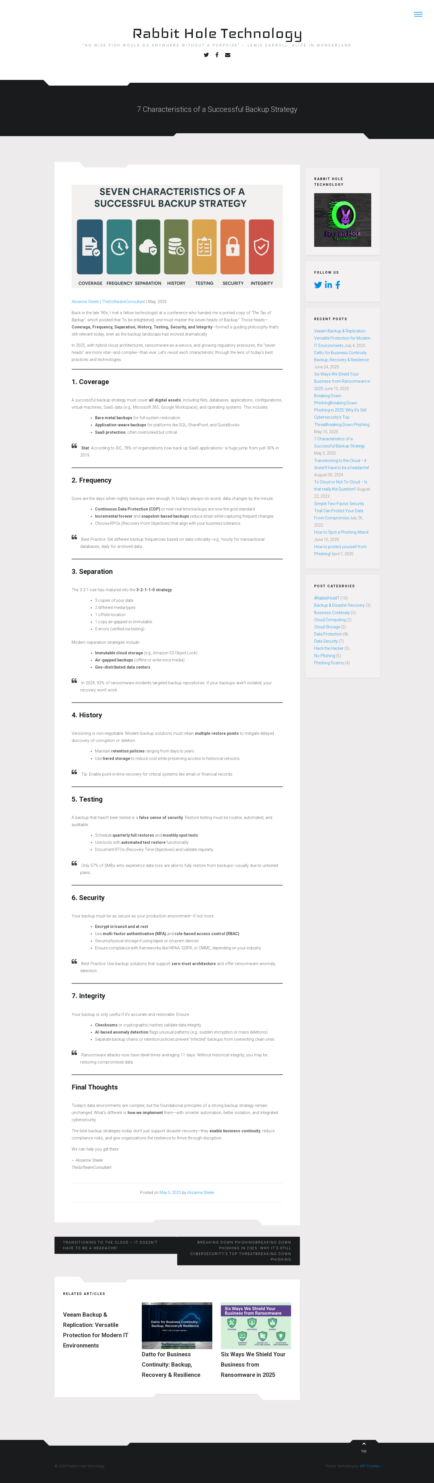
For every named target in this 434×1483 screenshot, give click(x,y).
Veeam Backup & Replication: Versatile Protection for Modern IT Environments (342, 338)
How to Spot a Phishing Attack (341, 532)
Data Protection (328, 634)
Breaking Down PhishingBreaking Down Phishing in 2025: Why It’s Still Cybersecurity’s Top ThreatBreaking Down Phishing (240, 1251)
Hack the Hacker (329, 648)
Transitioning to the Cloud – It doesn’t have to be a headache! (110, 1245)
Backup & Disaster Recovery (339, 605)
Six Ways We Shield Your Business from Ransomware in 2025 (342, 381)
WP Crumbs (370, 1466)
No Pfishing (324, 655)
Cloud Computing (330, 620)
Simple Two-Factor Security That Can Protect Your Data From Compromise (339, 510)
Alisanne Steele (85, 301)
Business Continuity (332, 612)
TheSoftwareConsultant (123, 301)
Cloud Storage (327, 627)
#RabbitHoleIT (327, 598)
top (364, 1447)
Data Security (326, 641)
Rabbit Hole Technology (217, 33)
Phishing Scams (329, 663)
